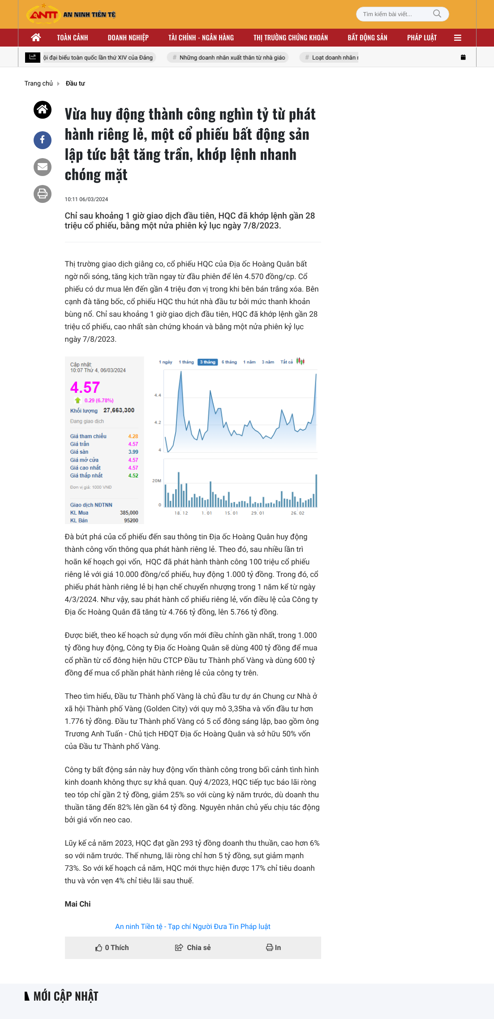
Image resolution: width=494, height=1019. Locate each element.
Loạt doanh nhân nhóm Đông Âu (354, 58)
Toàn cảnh (72, 38)
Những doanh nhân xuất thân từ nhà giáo (233, 58)
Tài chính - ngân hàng (201, 38)
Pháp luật (422, 38)
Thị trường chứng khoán (290, 38)
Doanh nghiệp (128, 38)
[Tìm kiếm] (437, 14)
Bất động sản (368, 38)
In (273, 947)
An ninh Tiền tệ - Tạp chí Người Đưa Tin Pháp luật (193, 926)
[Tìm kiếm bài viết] (403, 14)
